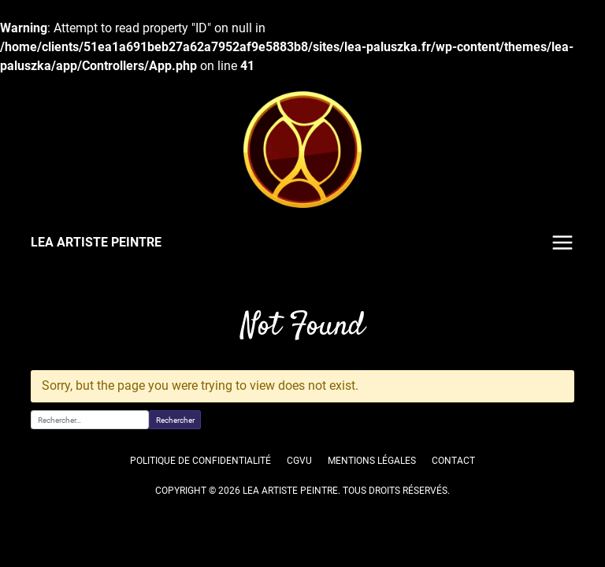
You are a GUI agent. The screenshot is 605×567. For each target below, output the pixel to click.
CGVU (299, 460)
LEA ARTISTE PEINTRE (95, 242)
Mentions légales (372, 460)
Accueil (46, 292)
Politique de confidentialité (201, 460)
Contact (453, 460)
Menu (562, 242)
